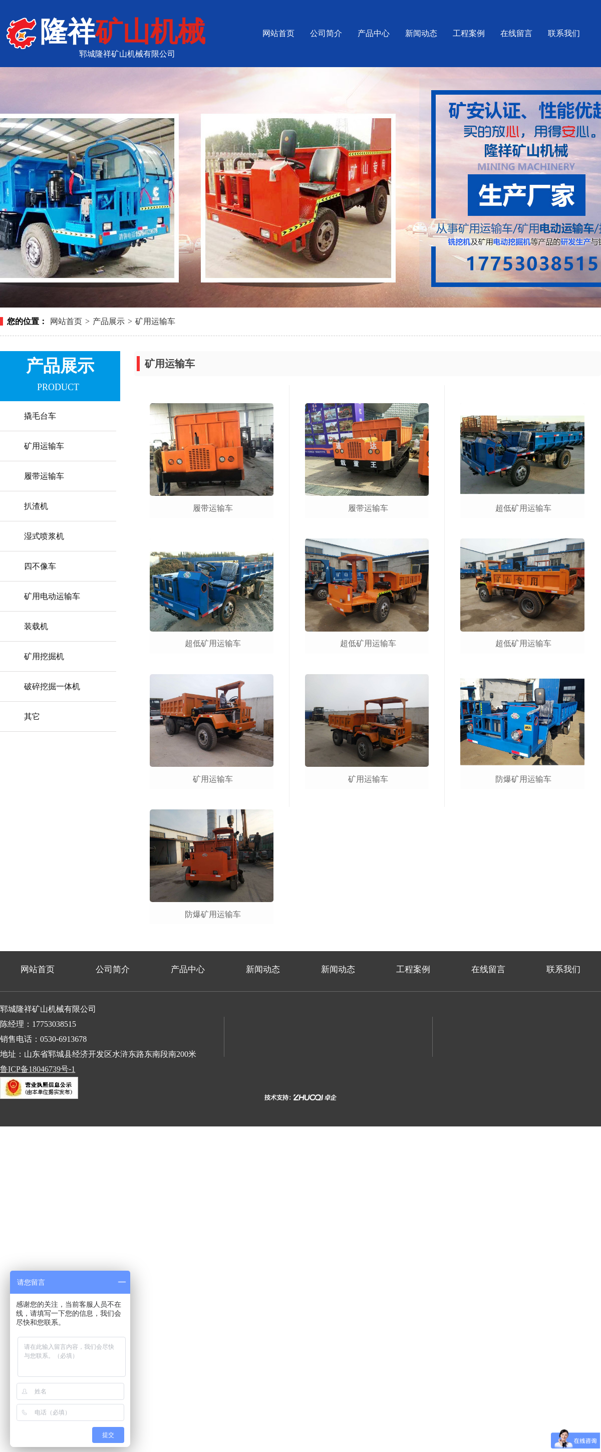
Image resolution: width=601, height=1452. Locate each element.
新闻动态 (421, 33)
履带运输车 (44, 476)
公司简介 (326, 33)
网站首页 (278, 33)
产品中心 (374, 33)
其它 (32, 716)
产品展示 (109, 321)
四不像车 (40, 566)
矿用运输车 (155, 321)
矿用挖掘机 (44, 656)
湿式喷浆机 (44, 536)
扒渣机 (36, 506)
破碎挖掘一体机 (52, 686)
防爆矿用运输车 (213, 914)
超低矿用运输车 (213, 643)
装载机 (36, 626)
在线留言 (516, 33)
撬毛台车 (40, 416)
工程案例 (469, 33)
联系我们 (564, 33)
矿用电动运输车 (52, 596)
